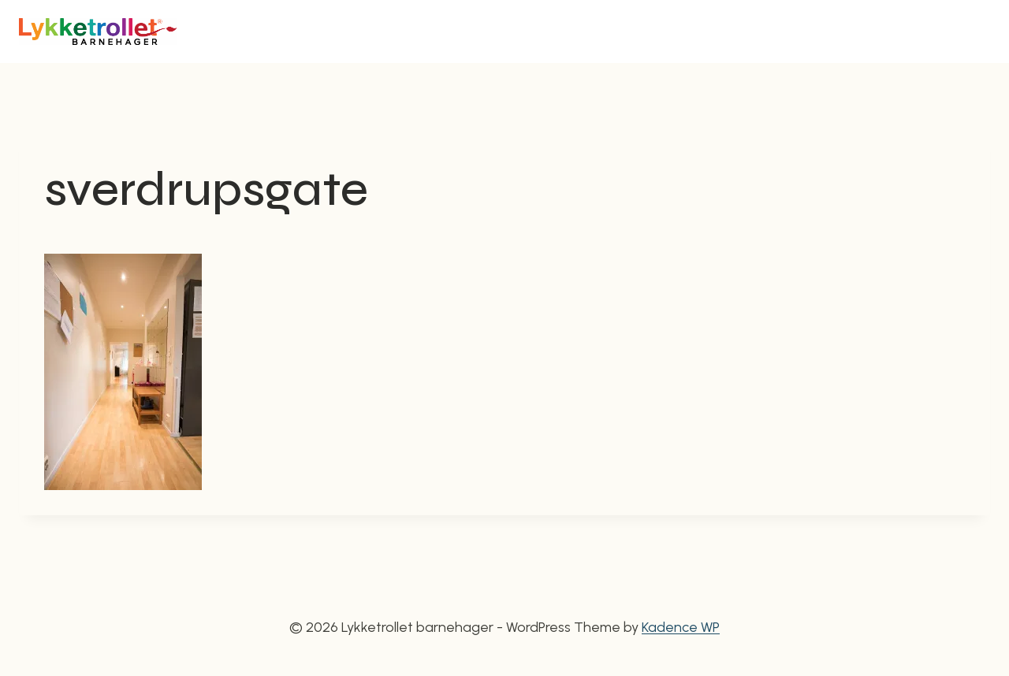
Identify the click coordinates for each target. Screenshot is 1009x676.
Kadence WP (681, 627)
